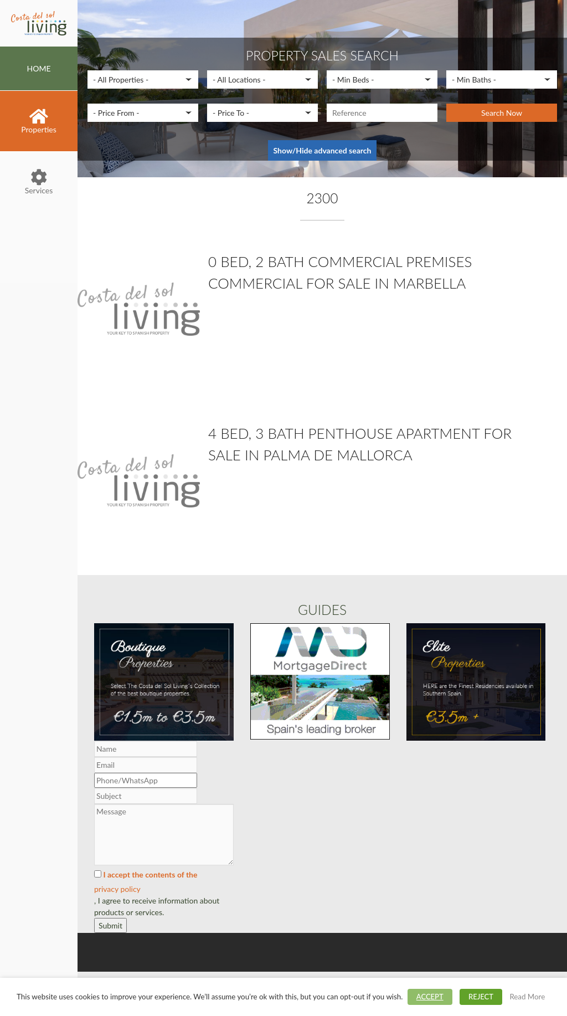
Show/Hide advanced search (323, 150)
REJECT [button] (480, 996)
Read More (527, 996)
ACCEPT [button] (430, 996)
